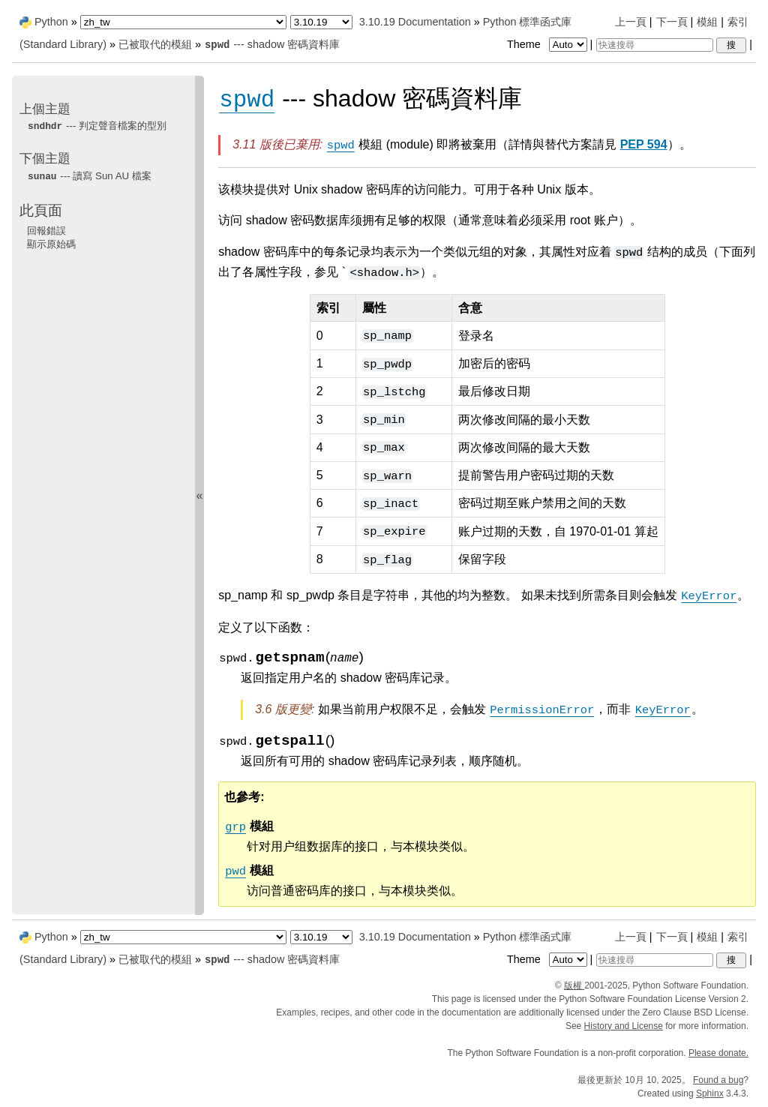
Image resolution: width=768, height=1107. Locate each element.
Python (51, 22)
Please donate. (718, 1053)
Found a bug (718, 1080)
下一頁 (672, 22)
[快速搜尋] (654, 45)
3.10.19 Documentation (415, 22)
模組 (707, 22)
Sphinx (710, 1093)
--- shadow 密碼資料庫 (272, 44)
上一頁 (630, 22)
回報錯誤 (46, 230)
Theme (548, 44)
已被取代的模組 (155, 44)
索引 (738, 22)
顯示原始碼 (51, 244)
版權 (574, 985)
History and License (623, 1026)
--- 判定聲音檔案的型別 (96, 125)
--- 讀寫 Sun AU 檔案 (89, 176)
